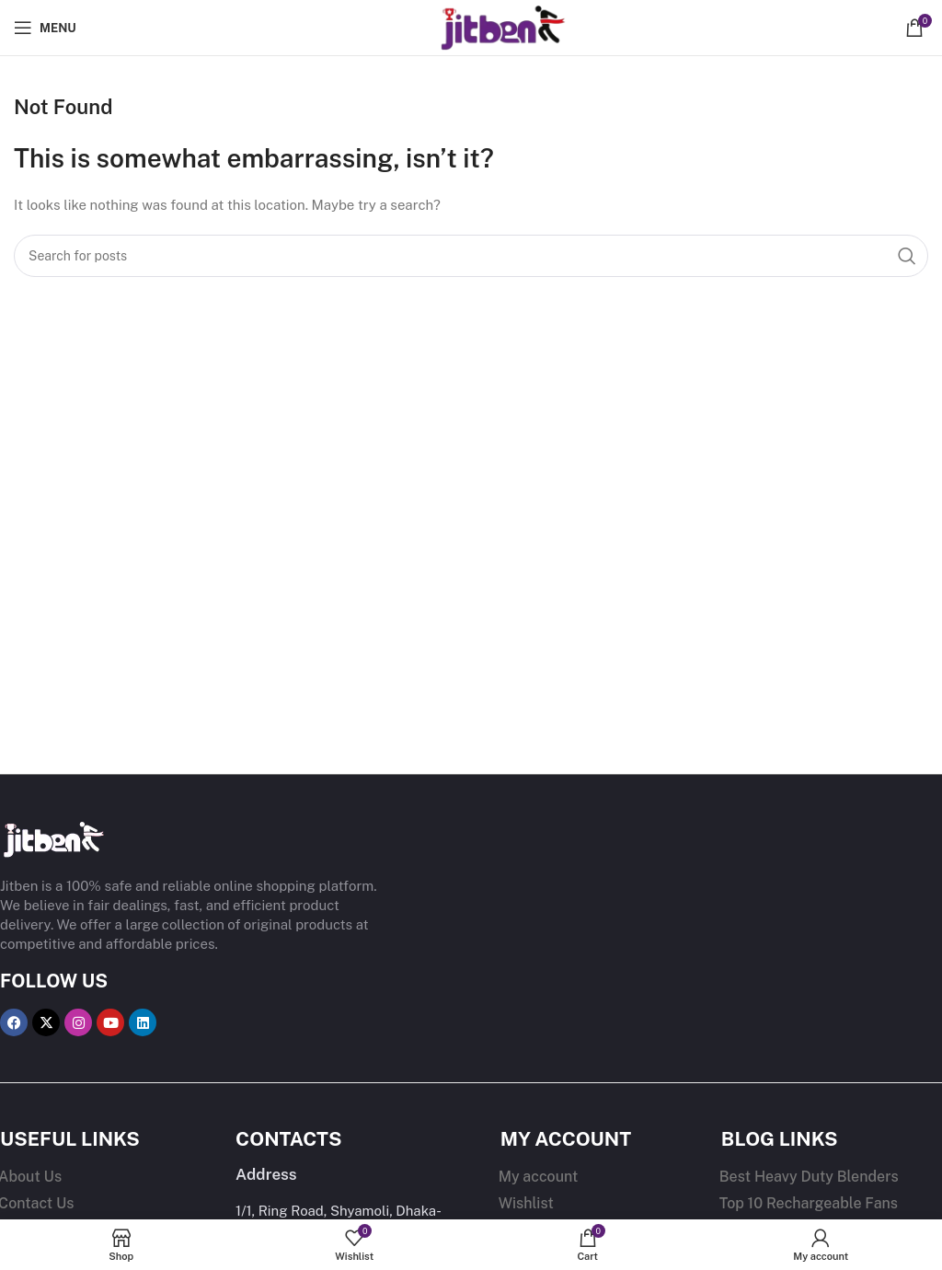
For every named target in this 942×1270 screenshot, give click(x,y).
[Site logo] (471, 26)
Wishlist (526, 1203)
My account (539, 1176)
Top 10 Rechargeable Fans (808, 1203)
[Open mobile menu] (45, 27)
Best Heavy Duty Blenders (809, 1176)
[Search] (471, 256)
